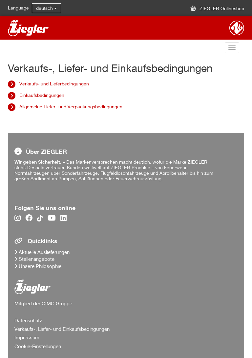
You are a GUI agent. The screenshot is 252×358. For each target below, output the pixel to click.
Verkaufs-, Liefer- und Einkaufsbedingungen (62, 329)
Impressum (26, 337)
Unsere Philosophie (40, 266)
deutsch (46, 8)
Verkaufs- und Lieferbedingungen (54, 83)
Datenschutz (28, 320)
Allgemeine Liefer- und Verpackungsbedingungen (70, 106)
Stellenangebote (36, 259)
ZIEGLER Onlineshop (217, 8)
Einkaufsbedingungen (41, 95)
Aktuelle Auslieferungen (44, 252)
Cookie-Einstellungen (37, 346)
